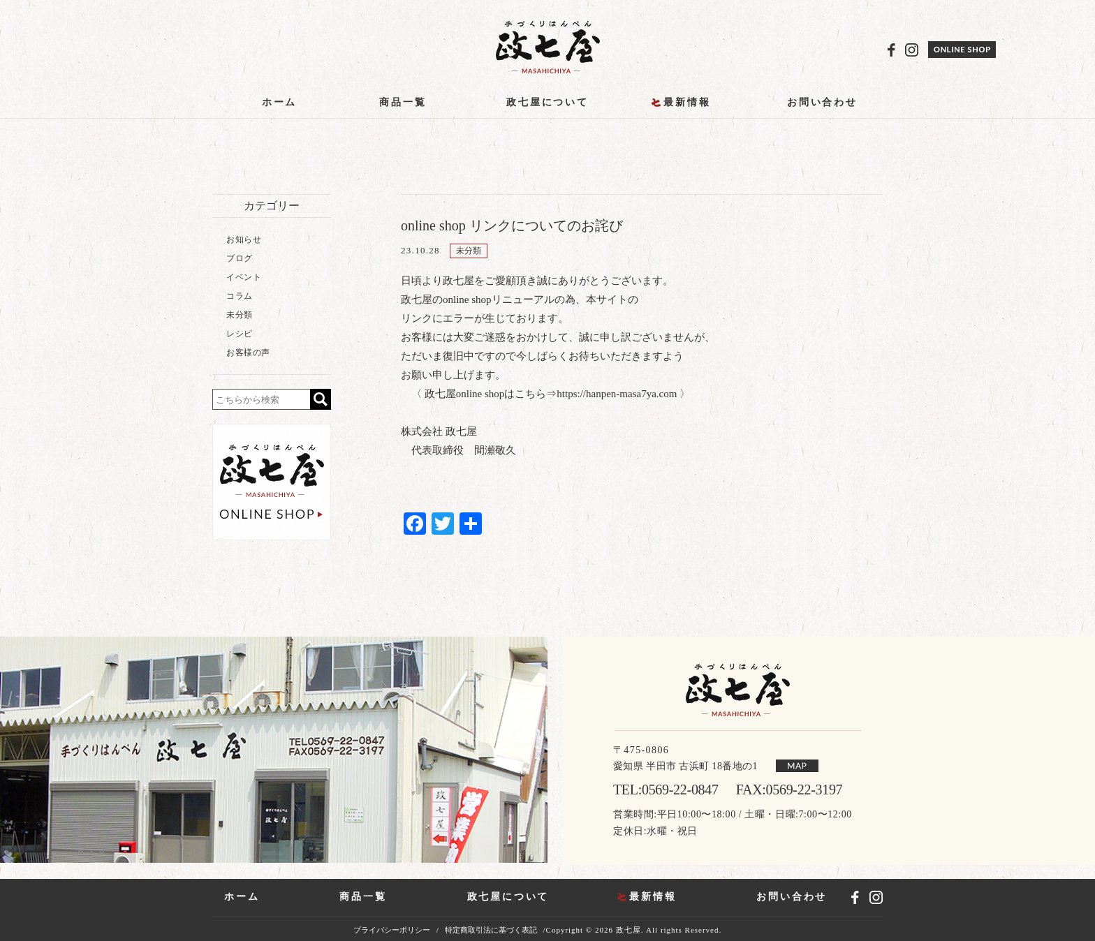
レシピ (239, 334)
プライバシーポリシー (391, 930)
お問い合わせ (822, 102)
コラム (239, 296)
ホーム (279, 102)
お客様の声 (248, 352)
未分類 (468, 250)
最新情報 (686, 102)
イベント (243, 277)
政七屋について (547, 102)
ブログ (239, 258)
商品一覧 (402, 102)
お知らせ (243, 239)
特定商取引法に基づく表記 (491, 930)
